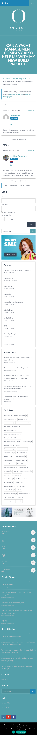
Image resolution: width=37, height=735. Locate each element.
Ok (13, 732)
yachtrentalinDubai (10, 419)
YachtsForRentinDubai (24, 423)
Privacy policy (21, 732)
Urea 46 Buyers (9, 501)
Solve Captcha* (6, 215)
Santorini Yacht (21, 486)
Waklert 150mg (22, 453)
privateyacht (27, 442)
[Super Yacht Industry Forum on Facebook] (13, 717)
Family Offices (8, 318)
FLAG (5, 326)
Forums (8, 79)
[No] (35, 729)
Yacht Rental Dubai (10, 497)
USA (16, 471)
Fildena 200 (21, 464)
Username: (5, 197)
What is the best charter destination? (13, 666)
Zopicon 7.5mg (9, 445)
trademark (21, 497)
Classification (8, 286)
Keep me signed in (9, 212)
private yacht (8, 482)
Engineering (7, 294)
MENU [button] (5, 3)
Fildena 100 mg (9, 456)
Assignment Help (9, 453)
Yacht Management (19, 79)
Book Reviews (8, 278)
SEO (19, 490)
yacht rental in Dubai (10, 494)
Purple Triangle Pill (21, 479)
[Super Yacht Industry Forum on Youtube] (8, 717)
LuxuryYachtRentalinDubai (12, 438)
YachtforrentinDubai (20, 415)
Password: (4, 204)
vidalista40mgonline (10, 468)
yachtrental (8, 415)
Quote (30, 110)
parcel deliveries (9, 486)
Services (7, 475)
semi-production (9, 490)
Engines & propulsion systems (13, 302)
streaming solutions (26, 471)
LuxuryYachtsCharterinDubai (12, 442)
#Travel (19, 501)
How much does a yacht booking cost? (16, 368)
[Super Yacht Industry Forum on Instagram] (3, 717)
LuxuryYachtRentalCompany (12, 434)
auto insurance (22, 449)
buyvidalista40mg (9, 449)
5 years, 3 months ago (16, 94)
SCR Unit (4, 621)
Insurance (7, 342)
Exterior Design (9, 310)
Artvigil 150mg (9, 479)
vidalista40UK (8, 460)
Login (33, 3)
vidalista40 (8, 471)
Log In (31, 224)
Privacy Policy (6, 703)
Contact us (4, 679)
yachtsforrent (22, 419)
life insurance (16, 475)
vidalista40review (9, 464)
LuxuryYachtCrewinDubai (12, 427)
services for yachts (24, 494)
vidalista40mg (23, 468)
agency (18, 445)
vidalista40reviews (21, 460)
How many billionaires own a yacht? (12, 602)
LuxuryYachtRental (10, 430)
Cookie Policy (5, 708)
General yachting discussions (13, 334)
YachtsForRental (9, 423)
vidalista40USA (21, 456)
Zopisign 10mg (19, 482)
